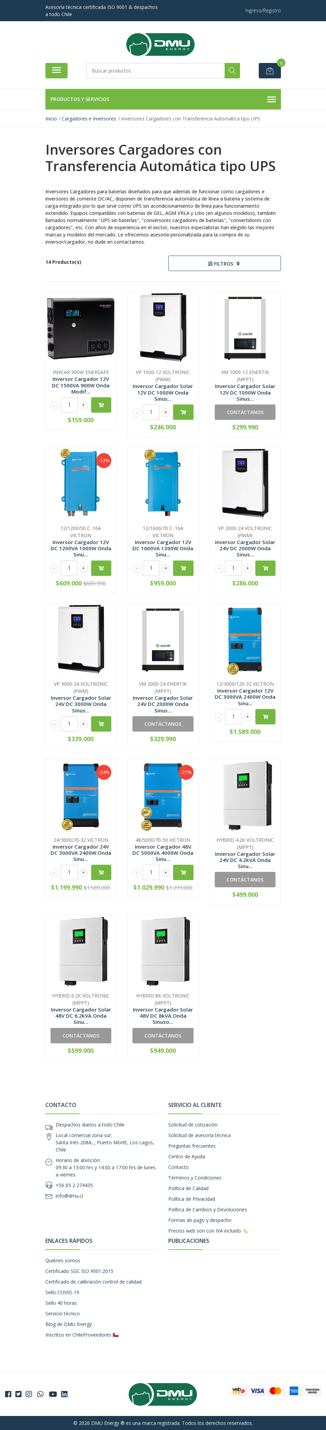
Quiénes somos (62, 1260)
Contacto (178, 1167)
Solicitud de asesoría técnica (199, 1135)
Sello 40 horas (61, 1303)
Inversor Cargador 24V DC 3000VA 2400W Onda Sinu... (81, 852)
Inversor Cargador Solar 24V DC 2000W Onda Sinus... (245, 548)
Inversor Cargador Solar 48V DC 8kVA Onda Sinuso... (163, 1015)
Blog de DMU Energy (68, 1324)
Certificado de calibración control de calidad (93, 1281)
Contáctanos (245, 412)
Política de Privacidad (191, 1199)
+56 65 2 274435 (74, 1185)
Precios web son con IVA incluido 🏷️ (208, 1230)
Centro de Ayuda (186, 1156)
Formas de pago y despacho (199, 1220)
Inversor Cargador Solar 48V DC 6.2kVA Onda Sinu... (81, 1015)
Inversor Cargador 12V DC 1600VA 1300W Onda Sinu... (162, 548)
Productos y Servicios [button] (163, 99)
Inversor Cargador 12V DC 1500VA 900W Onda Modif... (81, 385)
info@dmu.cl (69, 1196)
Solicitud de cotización (192, 1124)
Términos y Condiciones (195, 1177)
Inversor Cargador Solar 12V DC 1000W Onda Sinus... (163, 392)
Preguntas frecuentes (192, 1146)
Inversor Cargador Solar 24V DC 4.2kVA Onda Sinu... (245, 859)
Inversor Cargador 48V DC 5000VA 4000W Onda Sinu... (162, 852)
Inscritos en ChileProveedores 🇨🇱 (81, 1334)
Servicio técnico (62, 1313)
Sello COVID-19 (62, 1292)
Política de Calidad (188, 1188)
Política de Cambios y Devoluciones (207, 1209)
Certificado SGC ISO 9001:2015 (79, 1271)
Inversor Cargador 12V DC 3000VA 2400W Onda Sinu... (245, 696)
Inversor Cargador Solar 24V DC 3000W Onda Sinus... (81, 703)
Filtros (224, 263)
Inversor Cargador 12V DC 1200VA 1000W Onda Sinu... (81, 548)
